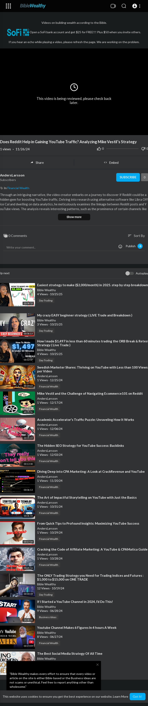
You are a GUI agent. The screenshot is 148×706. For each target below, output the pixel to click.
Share (37, 162)
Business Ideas (47, 617)
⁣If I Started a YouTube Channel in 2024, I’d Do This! (75, 602)
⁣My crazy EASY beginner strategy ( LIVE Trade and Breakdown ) (84, 315)
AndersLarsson (12, 175)
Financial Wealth (18, 188)
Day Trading (45, 300)
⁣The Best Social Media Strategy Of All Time (69, 653)
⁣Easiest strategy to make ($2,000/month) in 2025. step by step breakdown (92, 285)
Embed (111, 162)
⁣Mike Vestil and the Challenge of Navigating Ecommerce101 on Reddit (90, 393)
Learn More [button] (120, 696)
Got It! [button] (137, 696)
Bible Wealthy (46, 290)
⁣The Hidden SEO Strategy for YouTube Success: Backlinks (80, 445)
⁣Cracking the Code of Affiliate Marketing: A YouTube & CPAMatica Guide (92, 549)
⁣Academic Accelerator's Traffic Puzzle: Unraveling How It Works (85, 419)
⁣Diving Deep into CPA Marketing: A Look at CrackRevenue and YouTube (91, 471)
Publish (134, 246)
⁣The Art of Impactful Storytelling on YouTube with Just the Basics (87, 497)
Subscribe (127, 177)
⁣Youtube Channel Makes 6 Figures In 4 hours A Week (76, 627)
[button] (136, 6)
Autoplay (142, 273)
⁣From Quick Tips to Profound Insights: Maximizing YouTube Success (88, 523)
